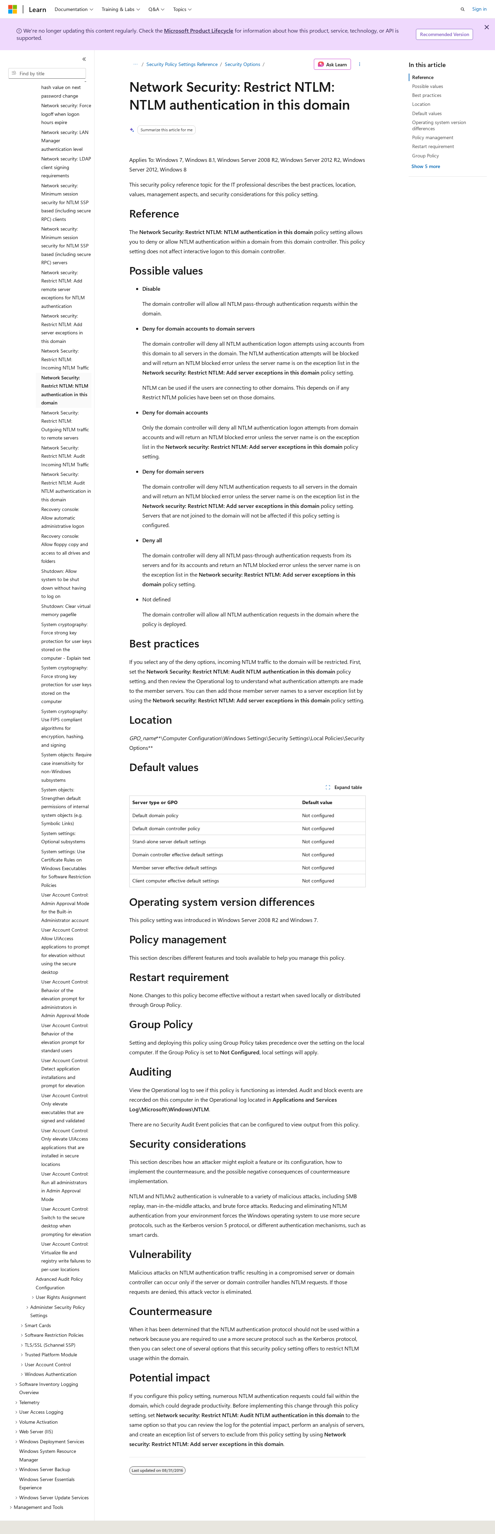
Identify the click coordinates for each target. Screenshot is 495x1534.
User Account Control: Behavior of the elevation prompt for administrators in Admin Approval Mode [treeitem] (65, 979)
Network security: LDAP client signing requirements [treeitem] (66, 148)
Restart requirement (433, 146)
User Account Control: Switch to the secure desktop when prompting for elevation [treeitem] (66, 1203)
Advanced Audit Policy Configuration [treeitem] (59, 1264)
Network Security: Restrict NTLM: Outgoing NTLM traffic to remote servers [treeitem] (65, 406)
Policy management (432, 137)
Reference (422, 77)
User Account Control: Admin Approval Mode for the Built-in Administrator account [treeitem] (65, 888)
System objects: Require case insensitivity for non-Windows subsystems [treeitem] (66, 748)
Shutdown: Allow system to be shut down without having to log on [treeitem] (63, 565)
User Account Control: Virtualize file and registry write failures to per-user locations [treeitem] (66, 1238)
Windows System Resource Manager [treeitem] (47, 1436)
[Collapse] (84, 59)
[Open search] (463, 9)
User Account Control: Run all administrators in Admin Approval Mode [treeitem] (64, 1167)
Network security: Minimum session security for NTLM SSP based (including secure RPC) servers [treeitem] (66, 227)
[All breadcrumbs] (135, 64)
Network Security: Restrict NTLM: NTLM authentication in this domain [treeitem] (64, 371)
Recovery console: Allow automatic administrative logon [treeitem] (62, 498)
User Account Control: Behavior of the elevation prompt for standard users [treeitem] (64, 1019)
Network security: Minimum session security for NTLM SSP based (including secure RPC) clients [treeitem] (66, 183)
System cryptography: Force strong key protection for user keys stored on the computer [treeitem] (66, 665)
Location (421, 104)
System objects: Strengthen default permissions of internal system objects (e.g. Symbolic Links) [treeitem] (65, 787)
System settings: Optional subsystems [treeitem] (63, 818)
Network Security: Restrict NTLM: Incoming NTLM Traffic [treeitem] (65, 340)
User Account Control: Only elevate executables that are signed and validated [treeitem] (64, 1089)
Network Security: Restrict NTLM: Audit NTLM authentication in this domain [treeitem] (66, 468)
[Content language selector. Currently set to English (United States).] (39, 1524)
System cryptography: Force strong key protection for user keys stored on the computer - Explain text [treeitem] (66, 622)
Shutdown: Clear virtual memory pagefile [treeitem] (65, 591)
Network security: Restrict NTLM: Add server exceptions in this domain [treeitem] (62, 309)
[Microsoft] (12, 9)
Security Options (242, 64)
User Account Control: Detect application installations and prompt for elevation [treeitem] (64, 1054)
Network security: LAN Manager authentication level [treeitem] (64, 121)
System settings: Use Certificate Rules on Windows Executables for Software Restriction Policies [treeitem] (66, 849)
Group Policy (425, 155)
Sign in (479, 8)
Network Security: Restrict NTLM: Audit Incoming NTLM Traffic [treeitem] (65, 437)
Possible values (427, 86)
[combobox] (47, 73)
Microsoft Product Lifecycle (198, 30)
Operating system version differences (439, 125)
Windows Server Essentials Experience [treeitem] (47, 1464)
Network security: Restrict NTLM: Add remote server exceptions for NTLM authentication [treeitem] (63, 270)
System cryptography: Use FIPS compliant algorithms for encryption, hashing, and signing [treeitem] (64, 709)
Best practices (426, 95)
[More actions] (360, 64)
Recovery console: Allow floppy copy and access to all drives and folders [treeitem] (65, 530)
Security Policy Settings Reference (182, 64)
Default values (427, 113)
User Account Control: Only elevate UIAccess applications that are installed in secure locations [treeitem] (64, 1128)
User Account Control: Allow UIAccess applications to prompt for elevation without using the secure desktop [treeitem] (65, 932)
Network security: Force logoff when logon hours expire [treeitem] (66, 95)
